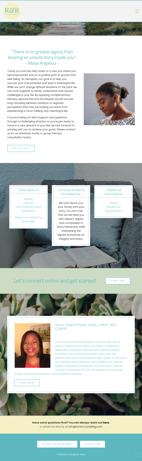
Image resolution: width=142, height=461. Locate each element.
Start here (118, 280)
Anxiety (28, 199)
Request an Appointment (57, 444)
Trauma (28, 203)
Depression (28, 211)
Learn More (27, 382)
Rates (113, 203)
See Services (20, 148)
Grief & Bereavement (28, 207)
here (106, 422)
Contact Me (92, 444)
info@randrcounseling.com (85, 426)
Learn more (71, 22)
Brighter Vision (78, 454)
